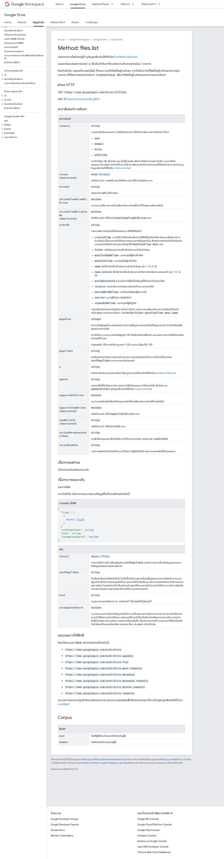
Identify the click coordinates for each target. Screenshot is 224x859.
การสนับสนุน (91, 22)
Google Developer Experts (65, 824)
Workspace (27, 4)
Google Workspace (79, 39)
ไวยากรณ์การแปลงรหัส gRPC (83, 99)
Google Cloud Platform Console (154, 824)
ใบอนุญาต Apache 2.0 (172, 759)
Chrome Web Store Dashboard (154, 852)
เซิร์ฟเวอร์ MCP (148, 4)
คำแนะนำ (22, 22)
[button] (22, 26)
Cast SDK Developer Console (153, 846)
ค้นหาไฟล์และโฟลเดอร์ (125, 57)
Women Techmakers (62, 835)
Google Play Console (148, 830)
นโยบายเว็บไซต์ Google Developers (101, 763)
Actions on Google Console (152, 841)
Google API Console (148, 819)
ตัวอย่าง (75, 22)
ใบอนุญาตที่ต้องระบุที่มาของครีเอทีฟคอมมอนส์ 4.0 (108, 759)
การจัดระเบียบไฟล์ (122, 168)
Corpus (104, 174)
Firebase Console (146, 835)
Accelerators (58, 830)
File (80, 519)
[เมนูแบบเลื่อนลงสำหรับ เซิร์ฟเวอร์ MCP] (160, 4)
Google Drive (14, 15)
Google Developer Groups (64, 819)
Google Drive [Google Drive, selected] (78, 4)
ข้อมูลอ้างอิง (116, 39)
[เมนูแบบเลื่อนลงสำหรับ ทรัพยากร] (134, 4)
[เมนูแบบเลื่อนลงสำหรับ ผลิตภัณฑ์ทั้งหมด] (113, 4)
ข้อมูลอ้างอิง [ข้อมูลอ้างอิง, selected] (38, 22)
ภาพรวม (7, 22)
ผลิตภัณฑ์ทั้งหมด (100, 4)
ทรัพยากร (125, 4)
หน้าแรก (60, 4)
